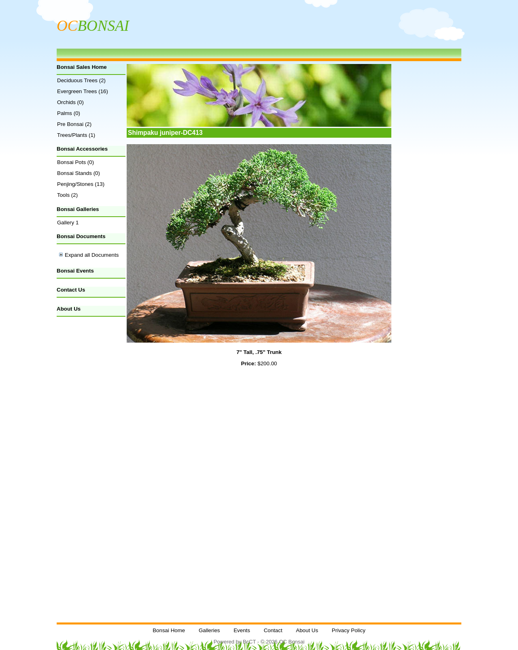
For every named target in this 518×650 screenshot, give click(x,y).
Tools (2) (67, 195)
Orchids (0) (70, 102)
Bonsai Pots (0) (75, 162)
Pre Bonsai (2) (74, 124)
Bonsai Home (169, 630)
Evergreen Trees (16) (82, 91)
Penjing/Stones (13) (80, 184)
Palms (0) (68, 113)
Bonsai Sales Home (82, 67)
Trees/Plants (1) (76, 135)
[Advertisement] (91, 446)
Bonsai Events (75, 271)
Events (242, 630)
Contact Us (71, 290)
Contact (273, 630)
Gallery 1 (68, 223)
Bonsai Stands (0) (78, 173)
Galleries (209, 630)
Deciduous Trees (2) (81, 80)
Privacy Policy (348, 630)
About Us (69, 309)
